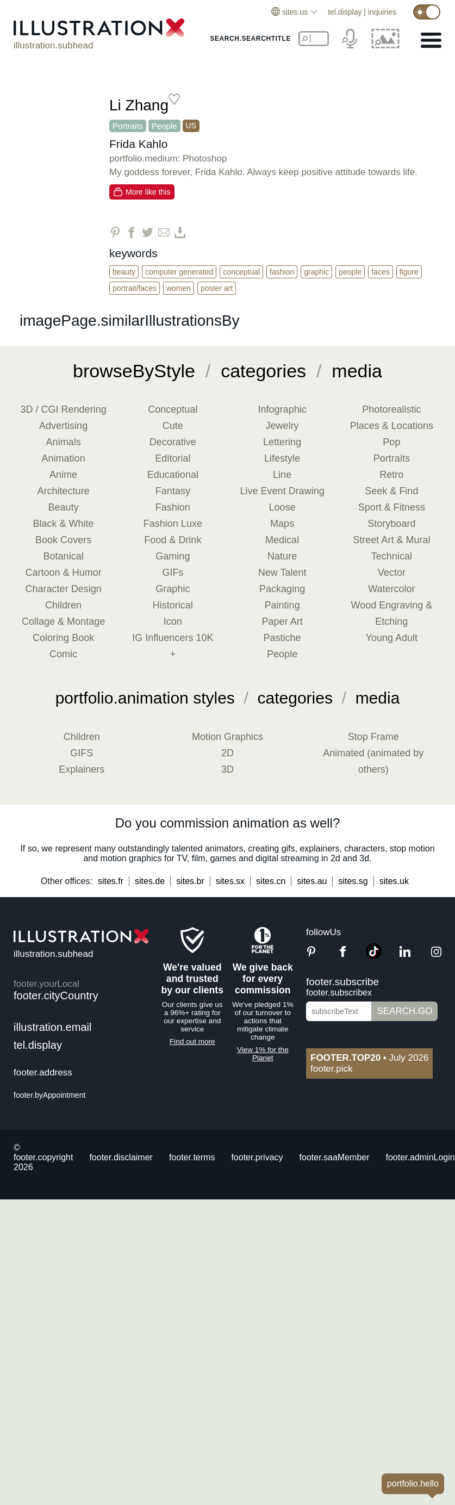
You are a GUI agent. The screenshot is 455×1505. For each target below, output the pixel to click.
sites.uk (394, 881)
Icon (173, 621)
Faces (380, 272)
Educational (172, 474)
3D (227, 769)
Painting (282, 605)
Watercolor (391, 588)
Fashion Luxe (173, 523)
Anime (63, 474)
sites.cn (270, 881)
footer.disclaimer (121, 1157)
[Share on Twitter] (147, 232)
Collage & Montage (63, 621)
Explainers (81, 769)
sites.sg (352, 881)
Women (178, 288)
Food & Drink (172, 539)
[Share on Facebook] (131, 232)
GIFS (81, 753)
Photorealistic (391, 409)
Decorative (172, 442)
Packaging (282, 588)
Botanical (63, 556)
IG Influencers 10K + (172, 646)
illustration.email (52, 1027)
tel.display (344, 12)
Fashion (282, 272)
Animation (63, 458)
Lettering (282, 442)
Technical (391, 556)
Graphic (316, 272)
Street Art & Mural (391, 539)
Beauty (124, 272)
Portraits (128, 125)
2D (227, 753)
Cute (173, 425)
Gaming (172, 556)
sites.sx (230, 881)
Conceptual (241, 272)
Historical (173, 605)
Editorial (172, 458)
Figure (409, 272)
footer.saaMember (335, 1157)
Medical (282, 539)
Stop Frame (373, 736)
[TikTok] (374, 956)
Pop (391, 442)
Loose (282, 507)
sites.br (190, 881)
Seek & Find (391, 491)
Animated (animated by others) (373, 761)
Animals (63, 442)
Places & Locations (391, 425)
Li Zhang (139, 105)
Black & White (63, 523)
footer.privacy (257, 1157)
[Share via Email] (164, 232)
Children (63, 605)
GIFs (172, 572)
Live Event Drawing (282, 491)
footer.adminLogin (420, 1157)
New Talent (282, 572)
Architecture (64, 491)
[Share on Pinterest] (115, 232)
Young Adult (391, 637)
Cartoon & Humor (64, 572)
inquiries (382, 12)
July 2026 (369, 1058)
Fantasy (172, 491)
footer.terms (192, 1157)
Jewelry (282, 425)
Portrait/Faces (135, 288)
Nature (282, 556)
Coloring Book (63, 637)
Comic (63, 654)
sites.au (312, 881)
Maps (282, 523)
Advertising (63, 425)
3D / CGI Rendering (64, 409)
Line (282, 474)
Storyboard (391, 523)
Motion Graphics (227, 736)
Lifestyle (282, 458)
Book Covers (63, 539)
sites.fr (110, 881)
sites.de (150, 881)
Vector (392, 572)
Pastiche (282, 637)
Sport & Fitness (391, 507)
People (164, 125)
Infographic (282, 409)
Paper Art (282, 621)
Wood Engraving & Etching (391, 613)
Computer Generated (179, 272)
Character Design (64, 588)
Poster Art (217, 288)
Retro (391, 474)
